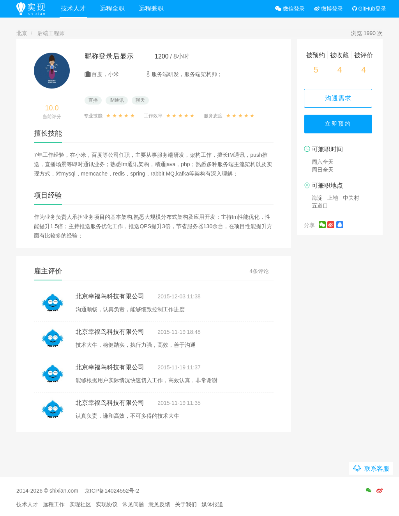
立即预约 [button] (340, 125)
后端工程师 (51, 33)
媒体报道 (212, 504)
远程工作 (54, 504)
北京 (21, 33)
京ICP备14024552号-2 (112, 491)
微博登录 (328, 8)
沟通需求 (340, 98)
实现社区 (80, 504)
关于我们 (186, 504)
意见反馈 (159, 504)
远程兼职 (152, 8)
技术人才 (74, 8)
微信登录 (290, 8)
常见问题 (133, 504)
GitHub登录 (369, 8)
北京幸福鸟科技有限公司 (110, 296)
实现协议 (107, 504)
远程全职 (113, 8)
